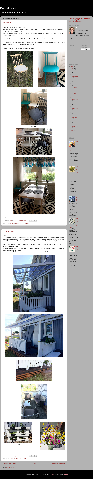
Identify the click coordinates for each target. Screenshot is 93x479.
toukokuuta (75, 108)
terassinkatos (17, 458)
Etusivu (33, 464)
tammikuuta (75, 126)
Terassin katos (8, 232)
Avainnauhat (77, 249)
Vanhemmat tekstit (58, 464)
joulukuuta (75, 71)
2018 (72, 66)
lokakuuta (74, 80)
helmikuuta (75, 121)
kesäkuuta (75, 103)
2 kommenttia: (22, 220)
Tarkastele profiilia (74, 41)
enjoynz (52, 474)
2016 (72, 130)
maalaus (21, 223)
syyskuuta (75, 83)
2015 (72, 133)
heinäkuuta (75, 99)
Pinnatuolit (7, 22)
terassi (11, 458)
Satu (79, 27)
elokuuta (74, 87)
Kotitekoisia (8, 8)
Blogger (66, 474)
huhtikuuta (75, 112)
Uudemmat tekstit (9, 464)
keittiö (16, 223)
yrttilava (23, 458)
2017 (72, 69)
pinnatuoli (26, 223)
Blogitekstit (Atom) (11, 467)
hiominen (11, 223)
